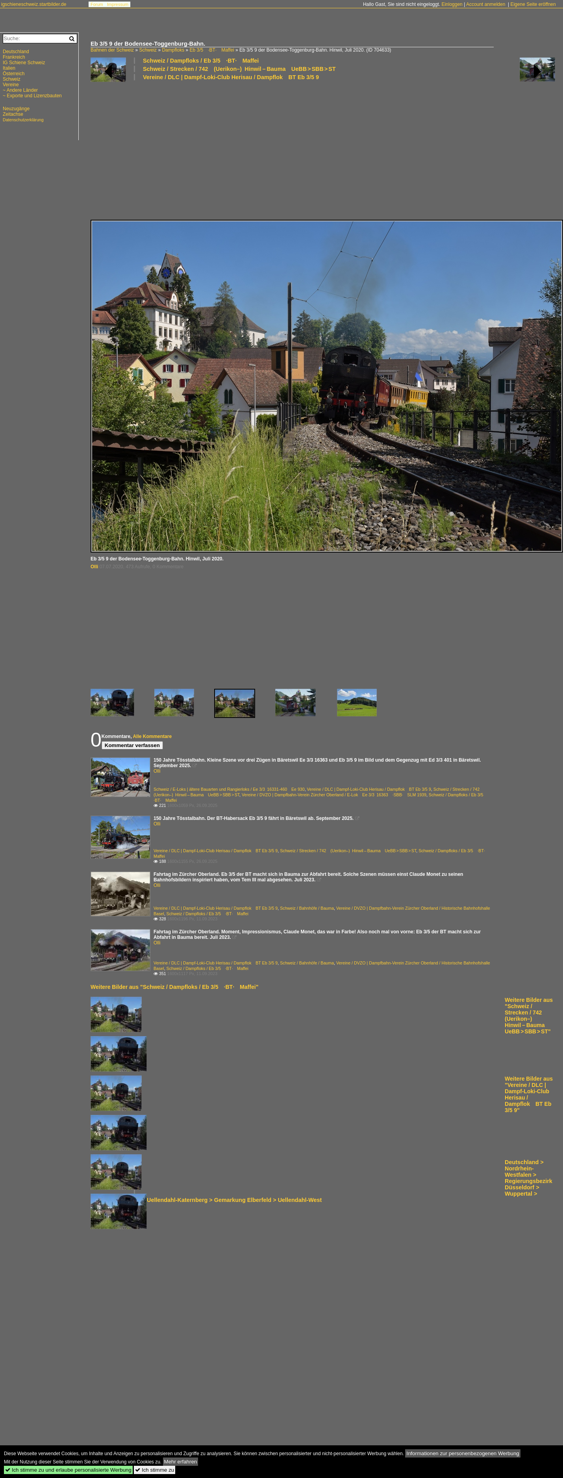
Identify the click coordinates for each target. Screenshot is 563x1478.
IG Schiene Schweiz (24, 62)
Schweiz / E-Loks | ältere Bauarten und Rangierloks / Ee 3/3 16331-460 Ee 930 (229, 789)
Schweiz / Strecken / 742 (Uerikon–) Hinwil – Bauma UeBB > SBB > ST (239, 69)
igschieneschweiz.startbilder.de (33, 4)
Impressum (117, 4)
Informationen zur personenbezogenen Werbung (462, 1453)
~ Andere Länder (20, 90)
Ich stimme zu (154, 1470)
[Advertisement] (192, 150)
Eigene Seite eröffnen (533, 4)
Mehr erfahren (180, 1462)
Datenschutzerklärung (23, 119)
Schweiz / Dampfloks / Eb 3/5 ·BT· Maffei (201, 60)
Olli (94, 566)
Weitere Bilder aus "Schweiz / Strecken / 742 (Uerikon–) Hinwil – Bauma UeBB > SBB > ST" (529, 1016)
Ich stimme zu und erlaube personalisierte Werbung (68, 1470)
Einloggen (451, 4)
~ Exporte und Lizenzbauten (32, 95)
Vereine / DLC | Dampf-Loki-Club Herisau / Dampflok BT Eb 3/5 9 (231, 77)
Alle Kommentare (152, 736)
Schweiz (148, 50)
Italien (9, 68)
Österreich (13, 73)
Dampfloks (173, 50)
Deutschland (16, 51)
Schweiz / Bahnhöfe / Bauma (307, 908)
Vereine (11, 84)
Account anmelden (485, 4)
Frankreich (14, 57)
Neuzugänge (16, 108)
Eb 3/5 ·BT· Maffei (211, 50)
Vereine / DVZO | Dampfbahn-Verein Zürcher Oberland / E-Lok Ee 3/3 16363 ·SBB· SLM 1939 (334, 794)
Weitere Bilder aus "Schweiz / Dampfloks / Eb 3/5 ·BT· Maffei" (174, 987)
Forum (97, 4)
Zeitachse (13, 114)
